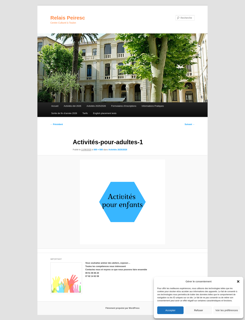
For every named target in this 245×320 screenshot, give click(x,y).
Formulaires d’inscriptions (123, 106)
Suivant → (190, 124)
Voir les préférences (226, 310)
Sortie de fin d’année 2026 (64, 113)
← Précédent (56, 124)
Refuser (198, 310)
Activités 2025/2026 (96, 106)
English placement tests (104, 113)
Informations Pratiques (153, 106)
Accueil (54, 106)
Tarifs (85, 113)
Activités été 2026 (72, 106)
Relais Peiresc (67, 18)
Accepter (170, 310)
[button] (238, 281)
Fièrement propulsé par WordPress (122, 308)
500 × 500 (98, 149)
